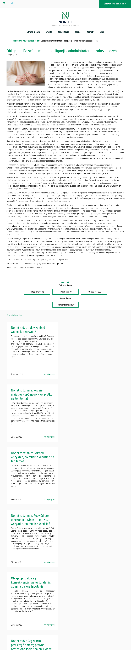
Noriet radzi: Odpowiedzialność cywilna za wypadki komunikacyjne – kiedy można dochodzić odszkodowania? (88, 525)
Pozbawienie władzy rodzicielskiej (15, 628)
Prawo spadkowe (9, 619)
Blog (102, 32)
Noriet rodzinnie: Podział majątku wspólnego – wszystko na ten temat (85, 334)
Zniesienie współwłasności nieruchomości (18, 640)
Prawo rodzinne (8, 625)
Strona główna (33, 32)
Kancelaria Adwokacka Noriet (26, 43)
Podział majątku (8, 616)
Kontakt (90, 32)
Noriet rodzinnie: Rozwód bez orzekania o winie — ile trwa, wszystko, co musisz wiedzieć (88, 396)
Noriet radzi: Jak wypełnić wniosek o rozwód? (27, 332)
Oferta (49, 32)
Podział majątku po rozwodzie (14, 632)
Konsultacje (63, 32)
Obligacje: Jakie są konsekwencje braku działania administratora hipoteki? (26, 461)
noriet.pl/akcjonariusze (53, 617)
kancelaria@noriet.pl (45, 613)
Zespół (78, 32)
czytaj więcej (44, 376)
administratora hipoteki (52, 266)
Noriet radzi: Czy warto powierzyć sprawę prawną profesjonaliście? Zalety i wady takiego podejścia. (86, 461)
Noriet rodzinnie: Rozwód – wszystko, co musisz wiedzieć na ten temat (29, 396)
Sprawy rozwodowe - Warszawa (14, 622)
